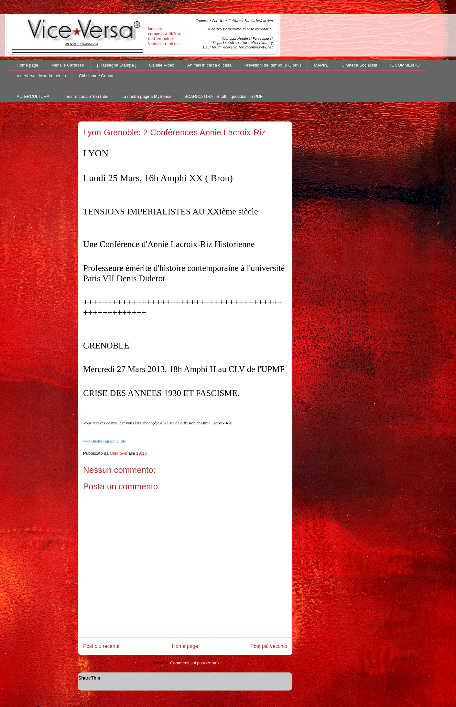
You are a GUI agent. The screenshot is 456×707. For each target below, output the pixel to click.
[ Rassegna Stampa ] (116, 65)
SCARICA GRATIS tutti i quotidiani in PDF (223, 96)
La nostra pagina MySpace (147, 96)
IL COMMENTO (405, 65)
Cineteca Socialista (359, 65)
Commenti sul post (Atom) (194, 662)
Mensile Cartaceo (67, 65)
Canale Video (161, 65)
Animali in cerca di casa (209, 65)
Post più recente (101, 646)
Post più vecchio (268, 646)
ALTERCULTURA (33, 96)
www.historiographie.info (104, 441)
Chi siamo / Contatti (97, 75)
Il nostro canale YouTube (85, 96)
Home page (27, 65)
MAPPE (321, 65)
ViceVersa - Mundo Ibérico (41, 75)
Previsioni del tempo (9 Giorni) (272, 65)
